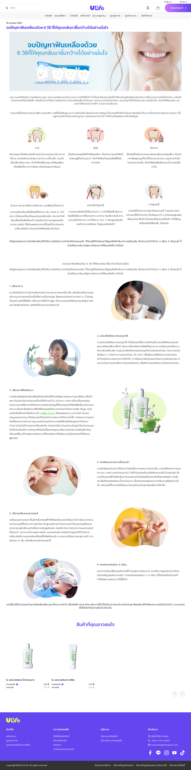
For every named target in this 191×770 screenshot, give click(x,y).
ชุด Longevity (99, 15)
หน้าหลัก (48, 15)
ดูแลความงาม (132, 15)
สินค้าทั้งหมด (146, 15)
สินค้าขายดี (85, 15)
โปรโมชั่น (74, 15)
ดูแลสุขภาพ (116, 15)
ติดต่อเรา (183, 2)
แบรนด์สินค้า (61, 15)
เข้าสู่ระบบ (168, 2)
